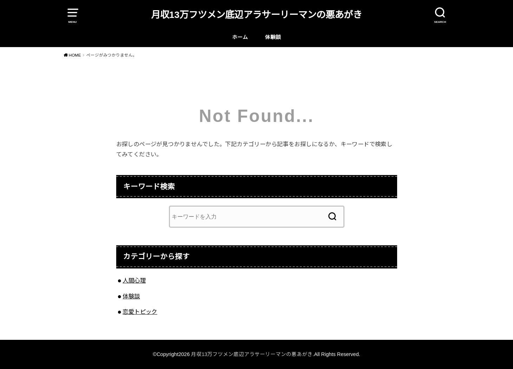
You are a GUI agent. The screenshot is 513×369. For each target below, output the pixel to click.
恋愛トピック (140, 312)
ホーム (240, 37)
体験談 (273, 37)
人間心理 (134, 280)
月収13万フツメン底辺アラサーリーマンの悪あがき (256, 14)
